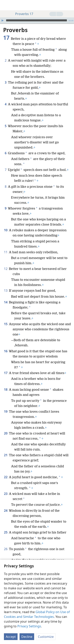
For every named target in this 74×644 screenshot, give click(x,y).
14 (5, 302)
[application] (37, 20)
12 (5, 269)
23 (5, 494)
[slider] (36, 20)
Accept (11, 636)
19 (5, 411)
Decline (26, 636)
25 (5, 532)
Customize (46, 636)
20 (5, 433)
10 (5, 230)
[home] (6, 5)
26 (5, 549)
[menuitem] (6, 5)
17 (5, 373)
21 (5, 455)
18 (5, 389)
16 (5, 351)
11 (5, 252)
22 (5, 477)
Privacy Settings (29, 626)
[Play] (2, 20)
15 (5, 324)
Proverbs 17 (22, 14)
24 (5, 510)
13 (5, 290)
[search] (69, 5)
